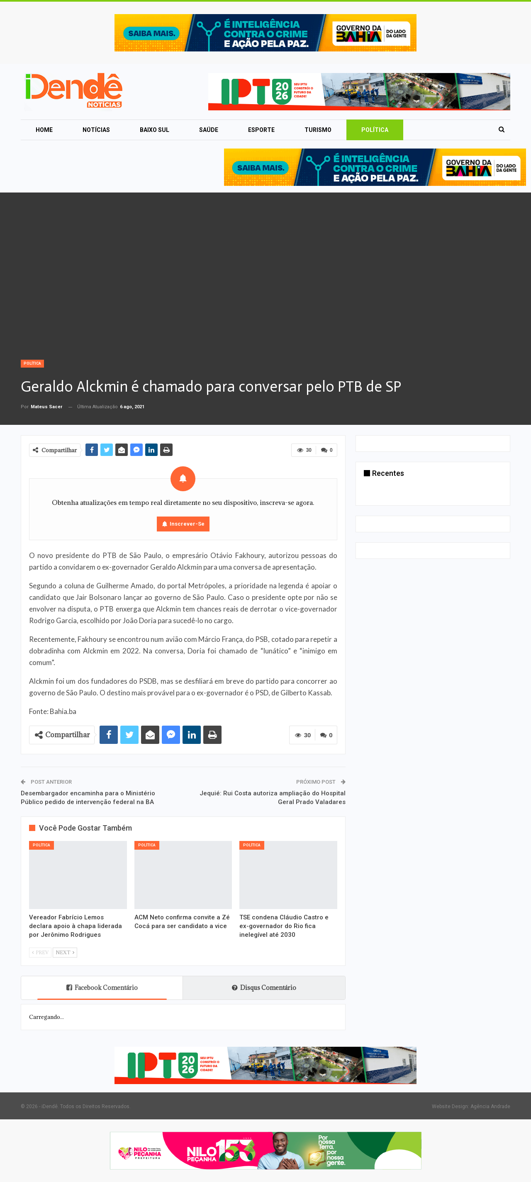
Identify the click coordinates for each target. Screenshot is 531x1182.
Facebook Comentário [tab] (102, 988)
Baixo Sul (154, 130)
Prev (40, 952)
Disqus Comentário (264, 988)
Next (65, 952)
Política (374, 130)
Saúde (208, 130)
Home (44, 130)
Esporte (261, 130)
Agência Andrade (490, 1106)
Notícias (96, 130)
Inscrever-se (187, 524)
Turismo (317, 130)
